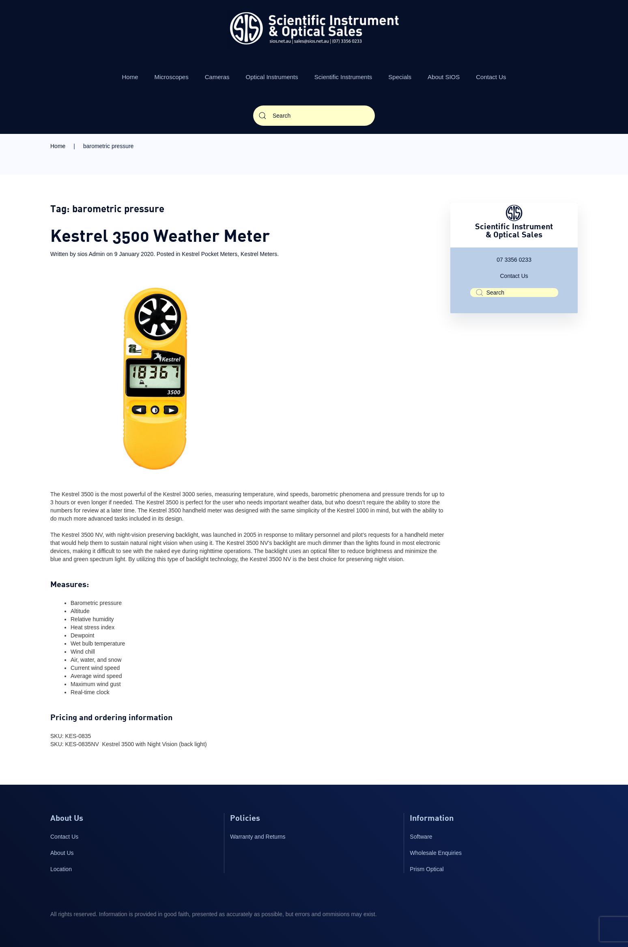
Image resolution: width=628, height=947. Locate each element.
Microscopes (172, 76)
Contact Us (491, 76)
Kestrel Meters (259, 254)
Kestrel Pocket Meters (209, 254)
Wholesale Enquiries (436, 853)
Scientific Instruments (343, 76)
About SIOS (444, 76)
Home (130, 76)
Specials (399, 76)
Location (61, 869)
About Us (62, 853)
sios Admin (91, 254)
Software (421, 836)
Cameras (217, 76)
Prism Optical (426, 869)
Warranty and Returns (257, 836)
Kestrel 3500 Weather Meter (160, 237)
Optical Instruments (272, 76)
